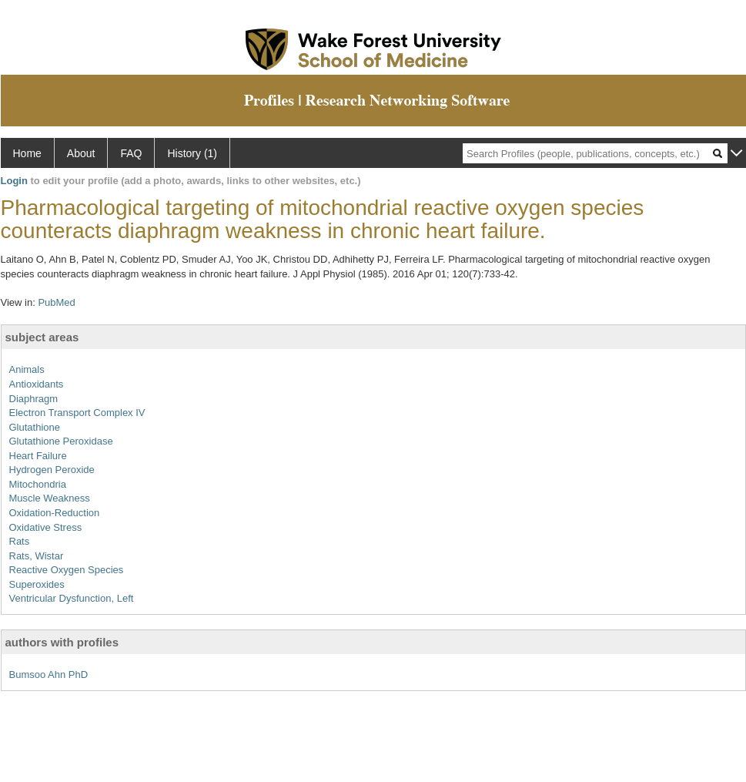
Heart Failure (38, 455)
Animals (27, 369)
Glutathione (35, 427)
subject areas (42, 337)
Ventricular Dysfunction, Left (71, 598)
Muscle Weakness (49, 498)
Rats (19, 541)
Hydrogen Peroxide (52, 469)
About (81, 153)
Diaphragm (34, 398)
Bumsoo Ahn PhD (49, 674)
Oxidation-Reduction (54, 513)
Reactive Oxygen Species (66, 570)
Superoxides (37, 584)
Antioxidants (36, 384)
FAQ (131, 153)
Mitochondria (37, 484)
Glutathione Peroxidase (61, 441)
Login (14, 180)
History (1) (192, 153)
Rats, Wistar (36, 556)
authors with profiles (62, 642)
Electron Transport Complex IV (77, 412)
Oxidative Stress (45, 527)
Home (27, 153)
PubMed (56, 302)
